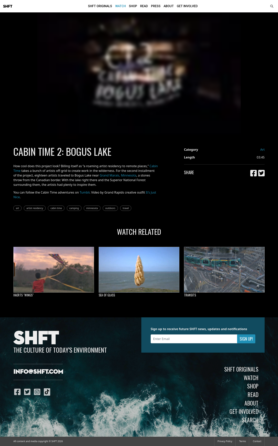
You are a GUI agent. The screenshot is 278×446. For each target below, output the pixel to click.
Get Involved (187, 6)
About (169, 6)
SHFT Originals (100, 6)
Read (144, 6)
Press (156, 6)
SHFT (7, 6)
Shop (133, 6)
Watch (120, 6)
